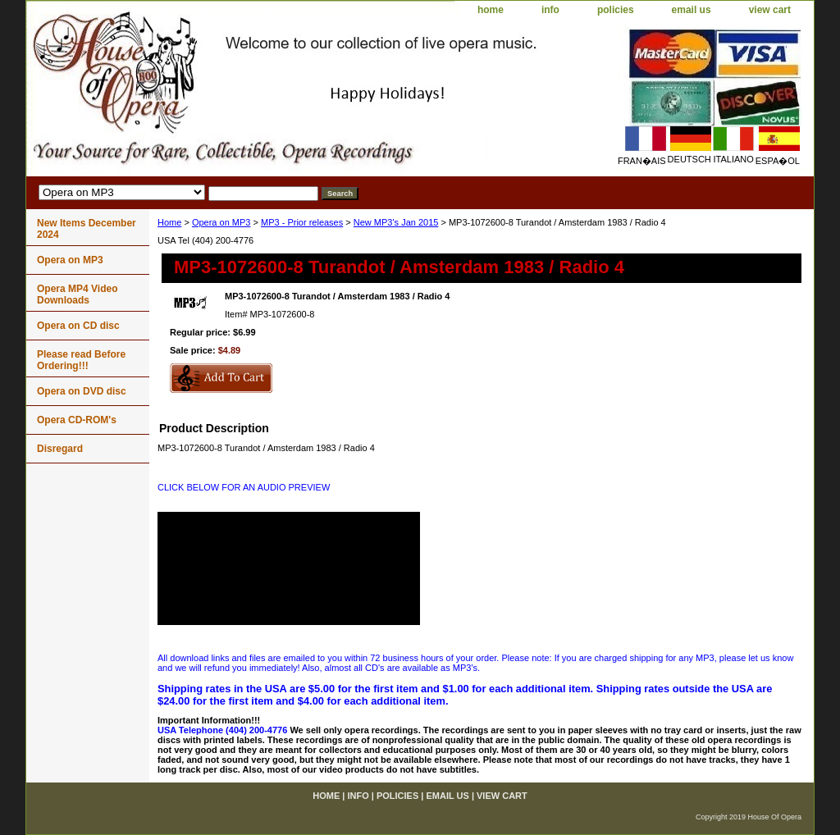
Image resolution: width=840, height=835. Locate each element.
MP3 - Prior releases (302, 222)
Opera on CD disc (78, 325)
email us (691, 10)
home (490, 10)
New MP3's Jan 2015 (396, 222)
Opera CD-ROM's (76, 420)
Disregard (60, 448)
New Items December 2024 (86, 228)
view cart (770, 10)
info (550, 10)
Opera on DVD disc (81, 391)
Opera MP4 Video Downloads (77, 294)
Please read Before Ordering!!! (81, 360)
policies (615, 10)
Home (169, 222)
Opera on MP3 (221, 222)
